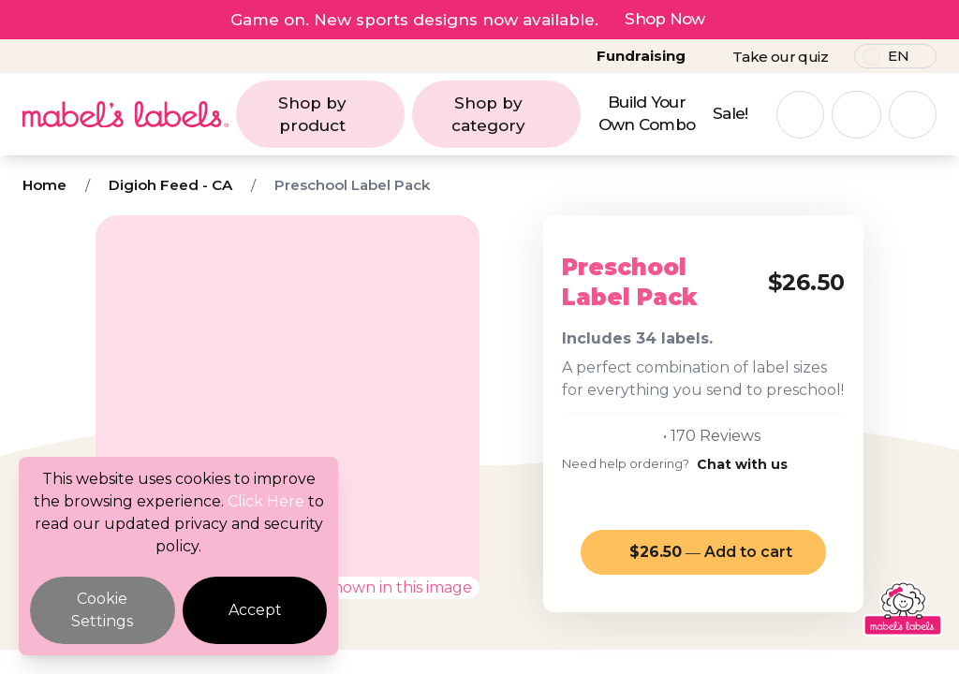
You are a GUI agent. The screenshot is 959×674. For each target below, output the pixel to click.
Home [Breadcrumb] (44, 185)
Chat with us (742, 464)
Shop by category (510, 114)
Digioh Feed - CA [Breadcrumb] (170, 185)
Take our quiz (780, 57)
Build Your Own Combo (647, 113)
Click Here (266, 501)
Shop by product (336, 114)
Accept (255, 610)
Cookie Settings (102, 610)
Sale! (730, 113)
